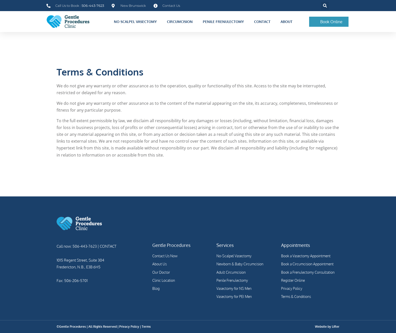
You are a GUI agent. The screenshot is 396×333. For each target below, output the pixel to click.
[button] (325, 6)
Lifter (335, 326)
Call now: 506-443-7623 (77, 246)
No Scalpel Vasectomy (136, 21)
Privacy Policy (129, 326)
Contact (263, 21)
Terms (146, 326)
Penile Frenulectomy (224, 21)
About (288, 21)
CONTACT (107, 246)
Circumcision (181, 21)
